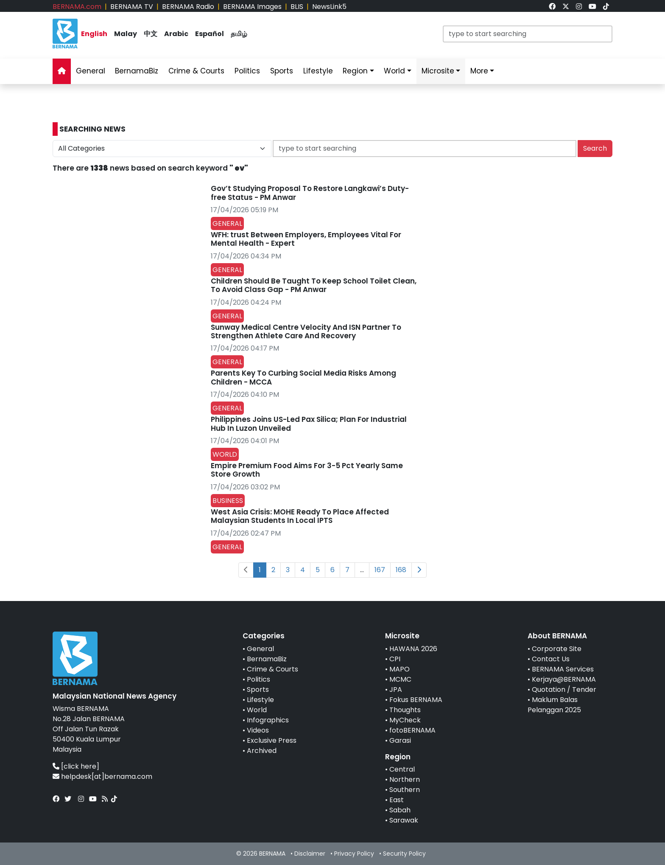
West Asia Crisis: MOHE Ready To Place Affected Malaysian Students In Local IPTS (300, 516)
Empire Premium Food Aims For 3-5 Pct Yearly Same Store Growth (307, 470)
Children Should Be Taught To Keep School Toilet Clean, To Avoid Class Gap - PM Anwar (313, 285)
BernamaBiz (267, 659)
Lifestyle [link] (318, 71)
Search (595, 148)
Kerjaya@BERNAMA (564, 679)
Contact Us (551, 659)
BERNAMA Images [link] (252, 6)
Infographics (268, 720)
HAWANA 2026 (413, 649)
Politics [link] (247, 71)
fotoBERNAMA (412, 730)
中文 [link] (150, 34)
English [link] (94, 34)
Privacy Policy (354, 853)
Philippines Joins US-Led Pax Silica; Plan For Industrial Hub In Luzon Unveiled (309, 423)
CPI (394, 659)
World (257, 710)
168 (401, 570)
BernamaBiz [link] (136, 71)
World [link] (394, 71)
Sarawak (403, 820)
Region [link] (355, 71)
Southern (404, 790)
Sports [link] (281, 71)
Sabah (400, 810)
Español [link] (209, 34)
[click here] (80, 766)
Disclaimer (309, 853)
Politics (258, 679)
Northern (404, 779)
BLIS (297, 6)
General (260, 649)
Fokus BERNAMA (415, 700)
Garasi (400, 740)
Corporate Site (556, 649)
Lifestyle (260, 700)
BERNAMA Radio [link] (188, 6)
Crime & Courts (272, 669)
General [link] (90, 71)
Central (402, 769)
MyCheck (405, 720)
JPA (395, 689)
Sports (258, 689)
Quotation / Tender (564, 689)
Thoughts (405, 710)
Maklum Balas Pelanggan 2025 (554, 705)
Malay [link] (125, 34)
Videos (258, 730)
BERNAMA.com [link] (77, 6)
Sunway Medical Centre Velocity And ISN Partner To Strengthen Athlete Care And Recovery (306, 331)
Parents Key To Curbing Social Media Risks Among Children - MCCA (303, 377)
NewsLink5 (329, 6)
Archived (262, 750)
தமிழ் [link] (239, 34)
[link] (552, 6)
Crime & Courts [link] (196, 71)
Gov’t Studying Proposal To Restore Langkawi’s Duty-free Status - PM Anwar (310, 192)
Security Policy (404, 853)
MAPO (399, 669)
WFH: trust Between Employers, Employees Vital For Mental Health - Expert (306, 239)
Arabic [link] (176, 34)
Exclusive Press (271, 740)
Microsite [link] (438, 71)
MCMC (400, 679)
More (479, 71)
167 (379, 570)
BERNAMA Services (563, 669)
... (362, 570)
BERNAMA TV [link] (131, 6)
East (396, 800)
